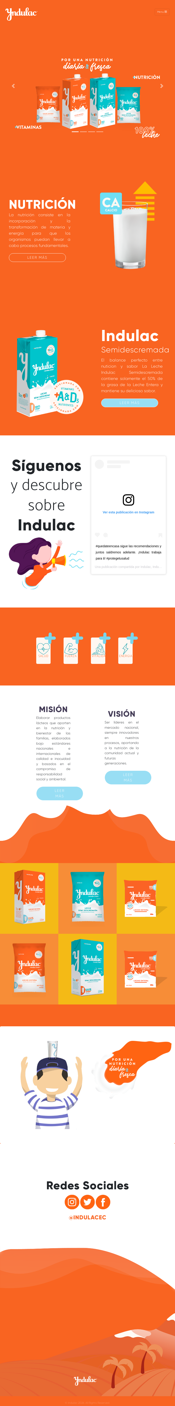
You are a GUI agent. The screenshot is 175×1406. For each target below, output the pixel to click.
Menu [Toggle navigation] (162, 12)
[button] (13, 86)
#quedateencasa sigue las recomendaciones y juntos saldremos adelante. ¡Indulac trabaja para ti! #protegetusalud (128, 552)
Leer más (37, 257)
